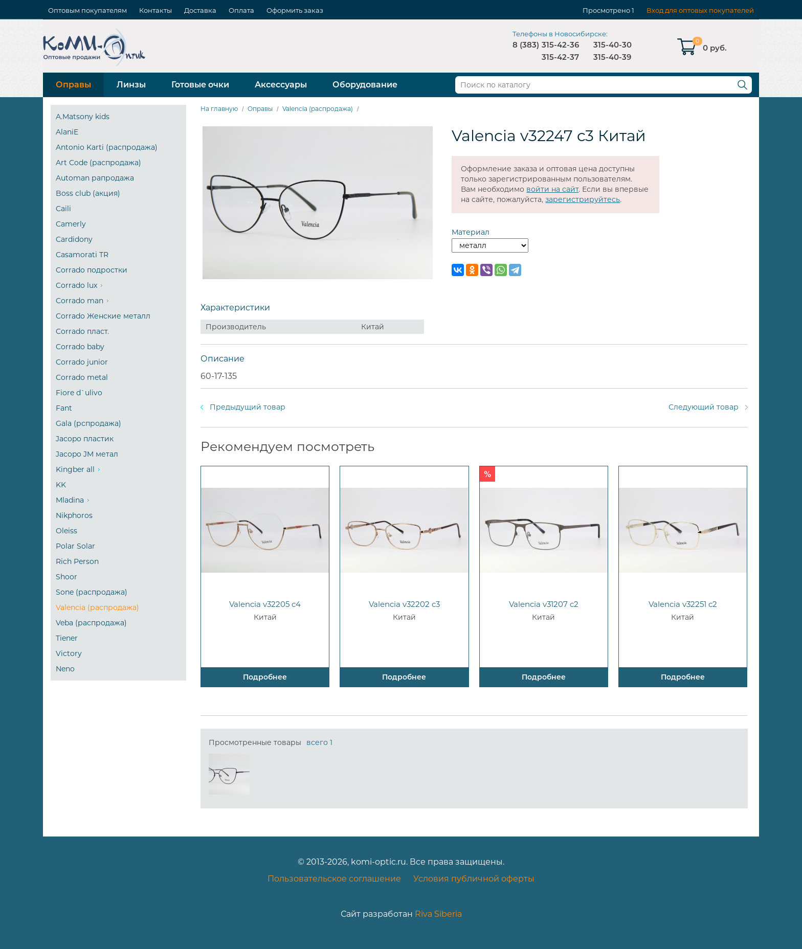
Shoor (66, 576)
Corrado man (79, 300)
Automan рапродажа (95, 178)
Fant (64, 408)
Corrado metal (82, 377)
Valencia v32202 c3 (404, 604)
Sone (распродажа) (91, 592)
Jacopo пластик (85, 438)
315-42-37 (560, 57)
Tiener (67, 638)
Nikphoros (74, 515)
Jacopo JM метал (87, 454)
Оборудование (364, 84)
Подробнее (265, 677)
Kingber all (75, 469)
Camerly (71, 224)
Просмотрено (606, 10)
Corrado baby (80, 346)
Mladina (70, 500)
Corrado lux (76, 285)
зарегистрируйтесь (582, 199)
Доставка (200, 10)
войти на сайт (552, 189)
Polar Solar (75, 546)
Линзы (131, 84)
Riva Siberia (438, 914)
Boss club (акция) (88, 193)
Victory (69, 653)
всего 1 (319, 742)
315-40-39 (612, 57)
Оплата (241, 10)
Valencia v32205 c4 (265, 604)
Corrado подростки (91, 270)
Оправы (73, 84)
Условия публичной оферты (473, 879)
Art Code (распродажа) (98, 162)
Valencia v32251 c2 (683, 604)
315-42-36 (560, 45)
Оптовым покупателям (87, 10)
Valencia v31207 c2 (543, 604)
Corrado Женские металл (103, 316)
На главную (219, 108)
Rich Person (77, 561)
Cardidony (74, 239)
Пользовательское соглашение (334, 879)
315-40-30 (612, 45)
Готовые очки (200, 84)
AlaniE (67, 132)
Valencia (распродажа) (97, 607)
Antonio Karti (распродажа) (107, 147)
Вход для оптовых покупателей (700, 10)
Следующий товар (704, 407)
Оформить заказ (294, 10)
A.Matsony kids (82, 116)
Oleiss (66, 530)
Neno (65, 668)
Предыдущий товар (247, 407)
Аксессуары (281, 84)
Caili (63, 208)
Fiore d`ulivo (79, 392)
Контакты (155, 10)
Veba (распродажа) (91, 622)
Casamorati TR (82, 254)
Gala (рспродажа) (88, 423)
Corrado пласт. (82, 331)
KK (61, 484)
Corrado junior (82, 362)
